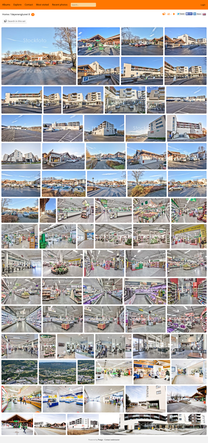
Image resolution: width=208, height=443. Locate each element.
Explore (17, 4)
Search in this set (16, 21)
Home (5, 14)
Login (203, 5)
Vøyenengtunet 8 (20, 14)
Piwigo (100, 439)
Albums (6, 4)
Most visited (42, 4)
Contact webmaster (112, 439)
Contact (29, 4)
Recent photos (60, 4)
